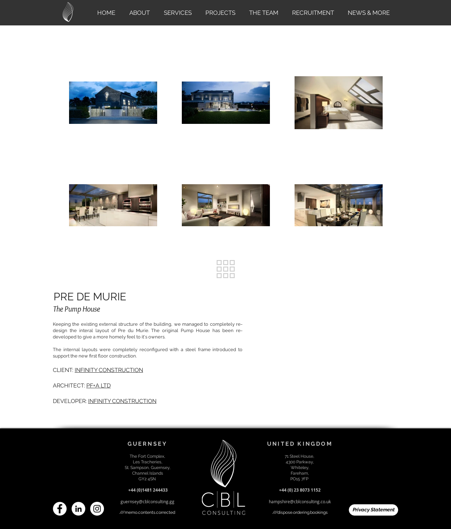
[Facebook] (60, 509)
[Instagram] (97, 509)
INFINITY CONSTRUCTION (109, 370)
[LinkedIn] (78, 509)
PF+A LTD (98, 385)
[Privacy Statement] (373, 510)
